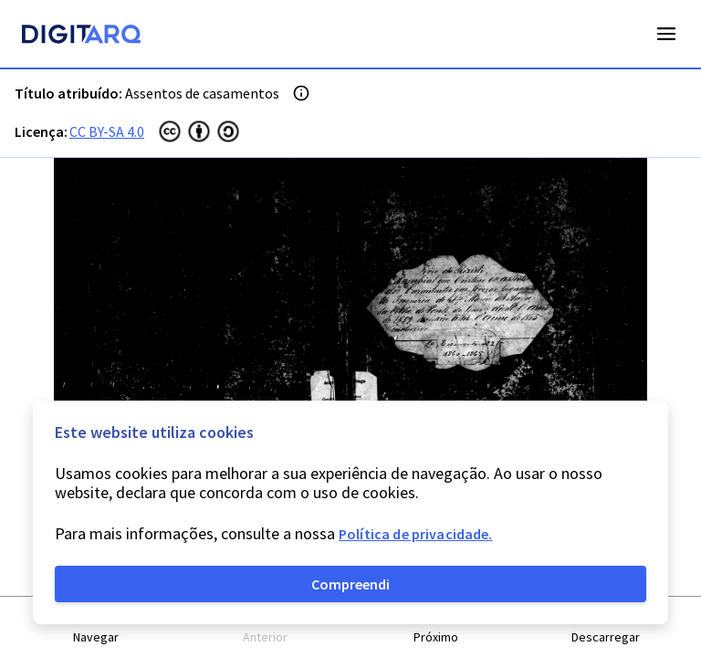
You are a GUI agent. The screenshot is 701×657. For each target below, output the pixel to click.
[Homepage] (81, 36)
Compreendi (350, 584)
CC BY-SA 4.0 (106, 131)
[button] (96, 627)
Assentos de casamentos (202, 93)
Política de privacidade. (416, 534)
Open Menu (666, 34)
